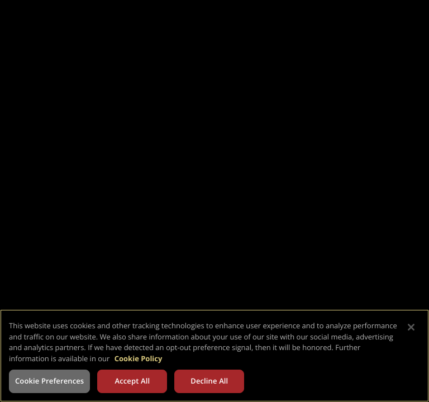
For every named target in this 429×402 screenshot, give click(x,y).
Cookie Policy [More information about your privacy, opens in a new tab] (139, 358)
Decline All (209, 381)
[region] (214, 355)
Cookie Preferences (49, 381)
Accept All (132, 381)
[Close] (411, 327)
